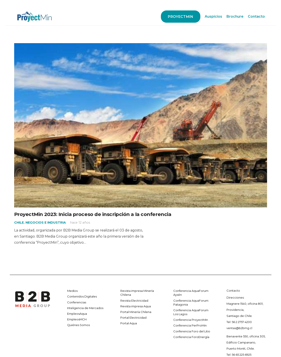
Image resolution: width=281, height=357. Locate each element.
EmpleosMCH (77, 319)
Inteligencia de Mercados (85, 308)
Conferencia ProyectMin (190, 319)
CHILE (19, 222)
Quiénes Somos (78, 325)
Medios (72, 290)
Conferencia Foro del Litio (191, 331)
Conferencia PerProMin (190, 325)
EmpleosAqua (77, 313)
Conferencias (76, 302)
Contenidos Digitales (82, 296)
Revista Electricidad (134, 300)
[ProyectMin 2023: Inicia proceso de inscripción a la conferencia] (140, 46)
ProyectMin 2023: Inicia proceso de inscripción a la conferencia (92, 214)
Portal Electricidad (133, 317)
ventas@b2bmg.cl (239, 328)
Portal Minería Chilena (135, 312)
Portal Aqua (128, 323)
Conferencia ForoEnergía (191, 337)
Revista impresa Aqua (135, 306)
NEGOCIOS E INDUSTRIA (46, 222)
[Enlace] (34, 16)
